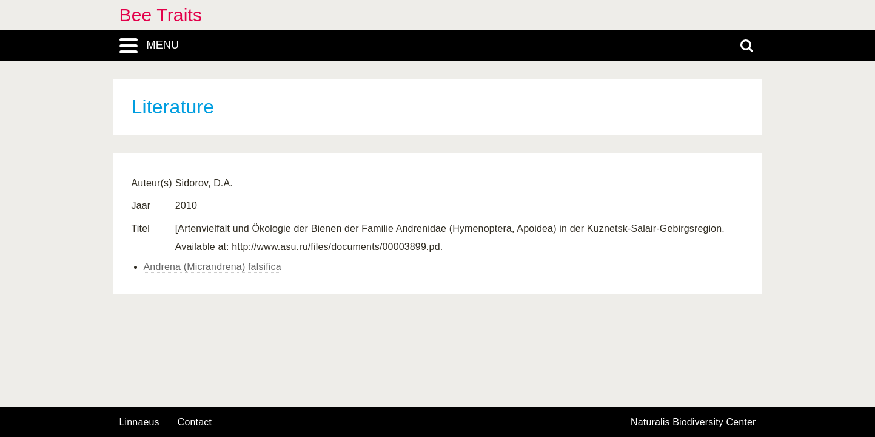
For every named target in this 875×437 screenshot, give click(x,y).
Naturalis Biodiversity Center (693, 422)
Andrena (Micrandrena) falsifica (212, 267)
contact (195, 422)
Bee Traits (161, 15)
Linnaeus (139, 422)
